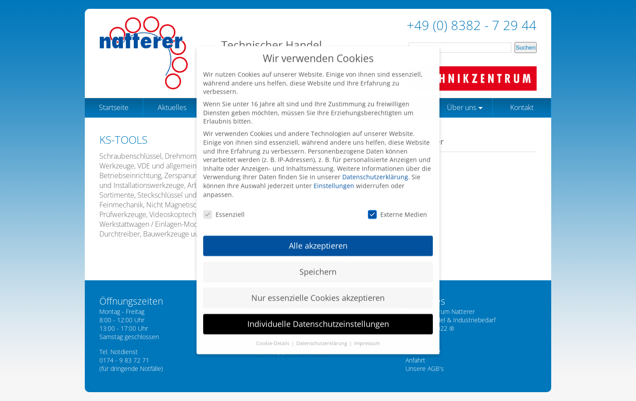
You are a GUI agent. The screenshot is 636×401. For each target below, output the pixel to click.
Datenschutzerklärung (375, 169)
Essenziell (224, 207)
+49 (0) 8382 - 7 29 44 (472, 25)
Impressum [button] (367, 336)
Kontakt (522, 107)
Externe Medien (397, 207)
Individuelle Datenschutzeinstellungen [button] (318, 316)
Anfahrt (415, 360)
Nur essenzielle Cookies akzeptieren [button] (318, 290)
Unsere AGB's (424, 368)
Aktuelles (172, 107)
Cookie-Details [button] (273, 336)
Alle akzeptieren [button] (318, 238)
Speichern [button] (318, 264)
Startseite (114, 107)
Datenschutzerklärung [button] (322, 336)
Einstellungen (334, 178)
